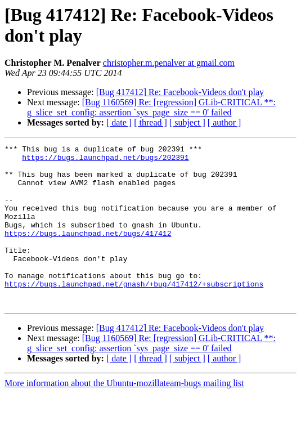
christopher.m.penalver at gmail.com (169, 63)
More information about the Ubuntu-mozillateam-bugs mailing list (124, 415)
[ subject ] (187, 122)
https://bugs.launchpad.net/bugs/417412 (88, 252)
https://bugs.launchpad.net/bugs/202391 (105, 160)
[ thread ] (150, 122)
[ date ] (119, 122)
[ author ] (224, 122)
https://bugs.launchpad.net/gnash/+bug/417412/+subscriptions (134, 312)
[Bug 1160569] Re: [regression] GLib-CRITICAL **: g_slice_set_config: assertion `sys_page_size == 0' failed (151, 107)
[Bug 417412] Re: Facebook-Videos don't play (180, 92)
